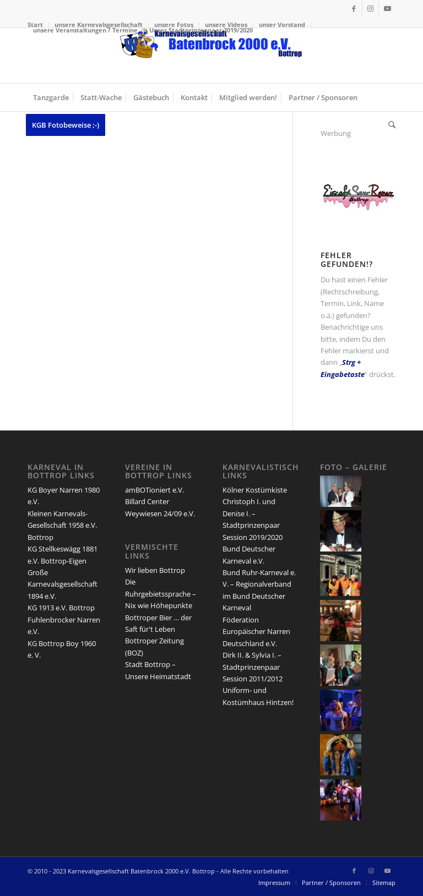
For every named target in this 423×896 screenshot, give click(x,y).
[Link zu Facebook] (354, 8)
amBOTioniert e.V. (154, 490)
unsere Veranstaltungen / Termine (85, 30)
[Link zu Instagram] (370, 8)
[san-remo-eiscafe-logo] (358, 211)
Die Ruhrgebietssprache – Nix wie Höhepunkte (160, 593)
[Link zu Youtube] (387, 8)
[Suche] (389, 125)
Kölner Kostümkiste (255, 490)
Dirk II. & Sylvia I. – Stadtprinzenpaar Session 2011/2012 (253, 667)
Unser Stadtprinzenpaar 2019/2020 (201, 30)
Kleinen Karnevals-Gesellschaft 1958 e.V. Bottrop (62, 525)
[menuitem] (282, 25)
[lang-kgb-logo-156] (211, 55)
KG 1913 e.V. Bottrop (61, 608)
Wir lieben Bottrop (155, 570)
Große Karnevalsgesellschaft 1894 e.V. (62, 584)
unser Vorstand (282, 24)
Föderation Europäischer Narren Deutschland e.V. (256, 631)
